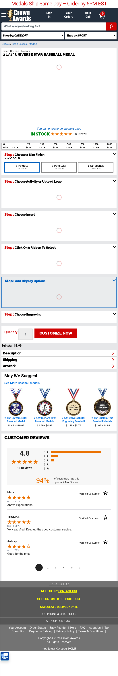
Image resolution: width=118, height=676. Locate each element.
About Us (95, 627)
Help (73, 627)
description (12, 353)
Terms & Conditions (90, 631)
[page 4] (64, 568)
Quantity (11, 332)
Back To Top (59, 584)
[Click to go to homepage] (19, 14)
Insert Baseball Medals (24, 44)
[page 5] (72, 568)
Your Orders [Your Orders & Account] (68, 14)
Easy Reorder (58, 627)
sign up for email (59, 621)
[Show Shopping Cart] (102, 15)
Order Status (38, 627)
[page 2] (48, 568)
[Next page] (80, 568)
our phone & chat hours (59, 614)
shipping (10, 360)
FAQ (82, 627)
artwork (9, 366)
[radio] (77, 452)
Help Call (88, 14)
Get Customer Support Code (59, 599)
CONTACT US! (67, 591)
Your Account (17, 627)
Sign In (49, 14)
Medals (5, 44)
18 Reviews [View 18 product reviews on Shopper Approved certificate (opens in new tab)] (29, 468)
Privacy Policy (65, 631)
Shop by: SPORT (77, 35)
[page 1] (39, 567)
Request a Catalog (41, 631)
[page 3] (56, 568)
